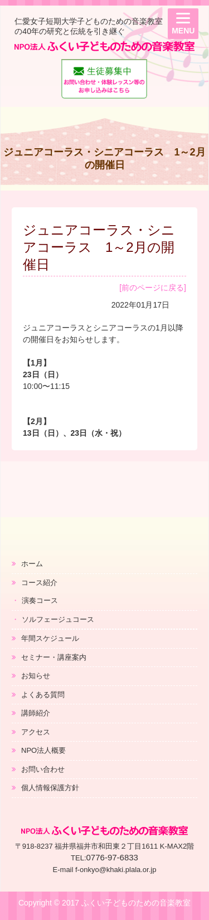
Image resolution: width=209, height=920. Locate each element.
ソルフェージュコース (58, 619)
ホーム (32, 563)
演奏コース (40, 600)
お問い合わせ (43, 769)
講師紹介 (35, 713)
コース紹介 (39, 582)
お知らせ (35, 675)
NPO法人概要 (43, 750)
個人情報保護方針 (50, 787)
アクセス (35, 732)
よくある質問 (43, 694)
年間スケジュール (50, 638)
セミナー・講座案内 (53, 657)
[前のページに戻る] (152, 287)
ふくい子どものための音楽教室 (136, 902)
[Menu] (183, 23)
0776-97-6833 (112, 857)
